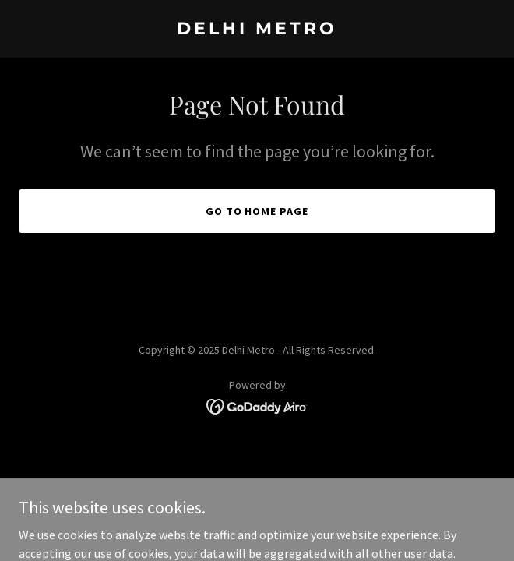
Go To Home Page (257, 211)
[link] (257, 29)
